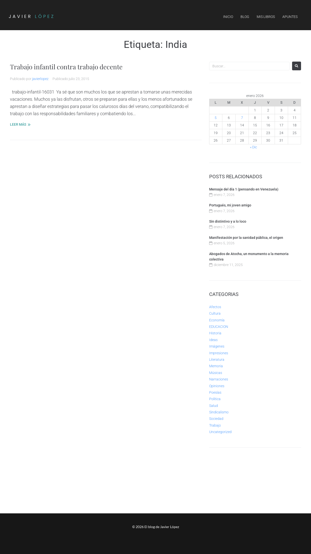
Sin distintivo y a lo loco (227, 221)
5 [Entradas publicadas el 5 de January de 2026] (216, 118)
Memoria (216, 366)
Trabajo (215, 425)
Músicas (215, 373)
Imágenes (216, 346)
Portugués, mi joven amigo (230, 205)
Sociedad (216, 419)
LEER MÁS (18, 124)
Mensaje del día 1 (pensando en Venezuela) (243, 189)
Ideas (213, 340)
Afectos (215, 307)
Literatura (216, 360)
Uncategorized (220, 432)
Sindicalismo (219, 412)
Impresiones (218, 353)
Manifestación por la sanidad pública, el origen (246, 238)
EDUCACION (218, 327)
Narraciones (218, 379)
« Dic (253, 147)
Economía (217, 320)
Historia (215, 333)
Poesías (215, 392)
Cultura (215, 313)
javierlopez (40, 79)
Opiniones (216, 386)
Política (215, 399)
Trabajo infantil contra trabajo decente (70, 66)
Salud (213, 406)
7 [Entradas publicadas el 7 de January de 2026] (242, 118)
